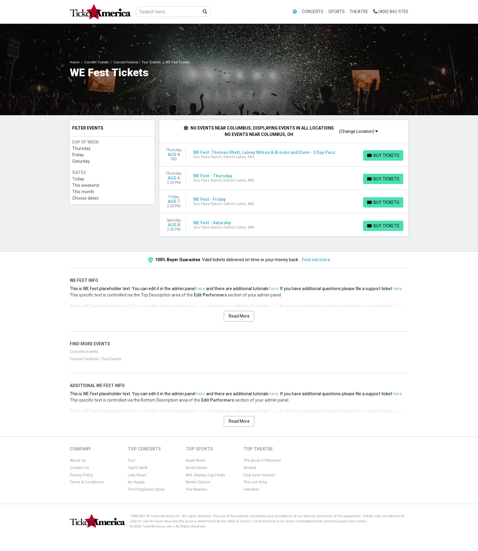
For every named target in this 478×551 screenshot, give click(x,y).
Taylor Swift (138, 468)
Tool (131, 460)
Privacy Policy (81, 475)
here (200, 288)
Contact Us (79, 468)
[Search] (167, 11)
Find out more (316, 259)
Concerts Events (84, 352)
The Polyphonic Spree (146, 489)
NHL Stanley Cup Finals (205, 475)
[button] (294, 11)
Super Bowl (195, 460)
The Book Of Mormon (262, 460)
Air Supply (136, 482)
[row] (283, 154)
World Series (196, 468)
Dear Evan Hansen (259, 475)
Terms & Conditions (87, 482)
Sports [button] (336, 11)
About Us (78, 460)
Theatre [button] (359, 11)
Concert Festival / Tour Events (95, 359)
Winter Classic (198, 482)
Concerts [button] (312, 11)
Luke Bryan (137, 475)
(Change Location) (358, 131)
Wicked (250, 468)
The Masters (196, 489)
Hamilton (251, 489)
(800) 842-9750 (390, 11)
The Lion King (255, 482)
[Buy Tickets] (383, 155)
